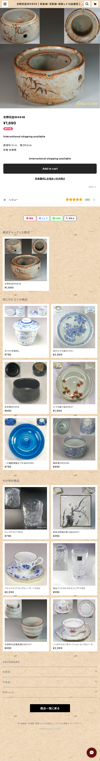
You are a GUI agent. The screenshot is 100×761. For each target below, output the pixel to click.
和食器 (6, 671)
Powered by (50, 729)
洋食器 (6, 682)
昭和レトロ (8, 692)
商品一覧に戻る (50, 708)
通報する (92, 187)
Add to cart (50, 168)
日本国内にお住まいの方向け (50, 178)
